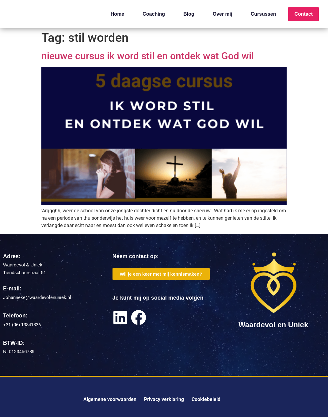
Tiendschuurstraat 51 (24, 272)
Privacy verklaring (164, 399)
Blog (188, 14)
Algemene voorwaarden (109, 399)
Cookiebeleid (206, 399)
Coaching (154, 14)
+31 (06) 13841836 (22, 325)
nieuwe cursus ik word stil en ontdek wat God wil (147, 56)
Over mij (222, 14)
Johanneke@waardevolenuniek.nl (37, 297)
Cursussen (263, 14)
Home (117, 14)
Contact (303, 14)
